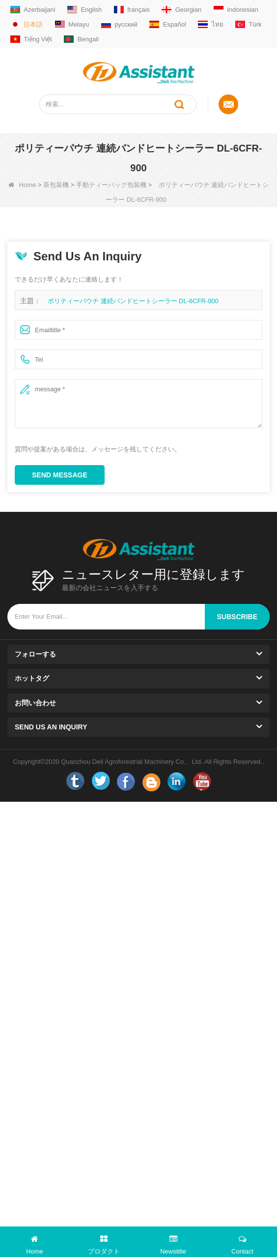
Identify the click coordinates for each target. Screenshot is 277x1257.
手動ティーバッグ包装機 (111, 185)
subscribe (237, 617)
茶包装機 (56, 185)
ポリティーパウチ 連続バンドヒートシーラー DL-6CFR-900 (133, 301)
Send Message (59, 475)
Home (22, 185)
